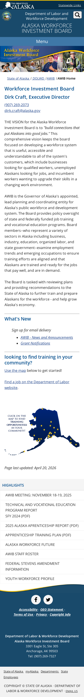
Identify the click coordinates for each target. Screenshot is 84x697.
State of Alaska (19, 6)
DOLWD (38, 78)
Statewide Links (69, 5)
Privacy (42, 614)
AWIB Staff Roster (22, 553)
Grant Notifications (35, 343)
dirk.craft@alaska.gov (22, 110)
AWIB (51, 78)
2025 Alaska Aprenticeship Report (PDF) (42, 525)
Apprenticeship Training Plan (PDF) (38, 535)
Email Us (72, 691)
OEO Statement (52, 609)
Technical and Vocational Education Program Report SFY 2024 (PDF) (40, 510)
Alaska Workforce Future (30, 544)
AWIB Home (66, 78)
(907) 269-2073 (16, 104)
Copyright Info (60, 614)
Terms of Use (24, 614)
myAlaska (32, 671)
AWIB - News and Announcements (47, 337)
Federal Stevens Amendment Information (32, 566)
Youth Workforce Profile (29, 578)
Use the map (15, 370)
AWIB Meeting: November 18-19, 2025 (38, 495)
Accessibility (28, 609)
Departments (50, 671)
